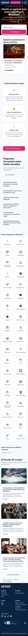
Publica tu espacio (19, 593)
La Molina (4, 452)
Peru (2, 602)
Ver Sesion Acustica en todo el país (14, 6)
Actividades (4, 593)
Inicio (4, 579)
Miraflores (15, 579)
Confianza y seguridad (20, 604)
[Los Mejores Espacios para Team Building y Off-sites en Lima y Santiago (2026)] (14, 519)
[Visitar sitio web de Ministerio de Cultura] (11, 622)
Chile (2, 604)
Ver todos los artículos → (14, 574)
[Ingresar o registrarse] (25, 2)
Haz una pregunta (9, 174)
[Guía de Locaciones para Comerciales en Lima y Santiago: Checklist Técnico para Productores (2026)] (14, 554)
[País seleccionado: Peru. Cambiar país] (22, 2)
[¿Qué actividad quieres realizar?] (14, 27)
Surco (9, 452)
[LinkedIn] (5, 616)
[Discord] (11, 616)
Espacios (9, 579)
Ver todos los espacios (14, 148)
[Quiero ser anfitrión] (15, 2)
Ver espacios (14, 32)
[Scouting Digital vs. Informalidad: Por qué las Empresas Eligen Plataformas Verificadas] (14, 484)
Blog (2, 596)
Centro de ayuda (19, 602)
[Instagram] (2, 616)
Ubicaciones (4, 594)
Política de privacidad (20, 609)
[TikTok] (8, 616)
